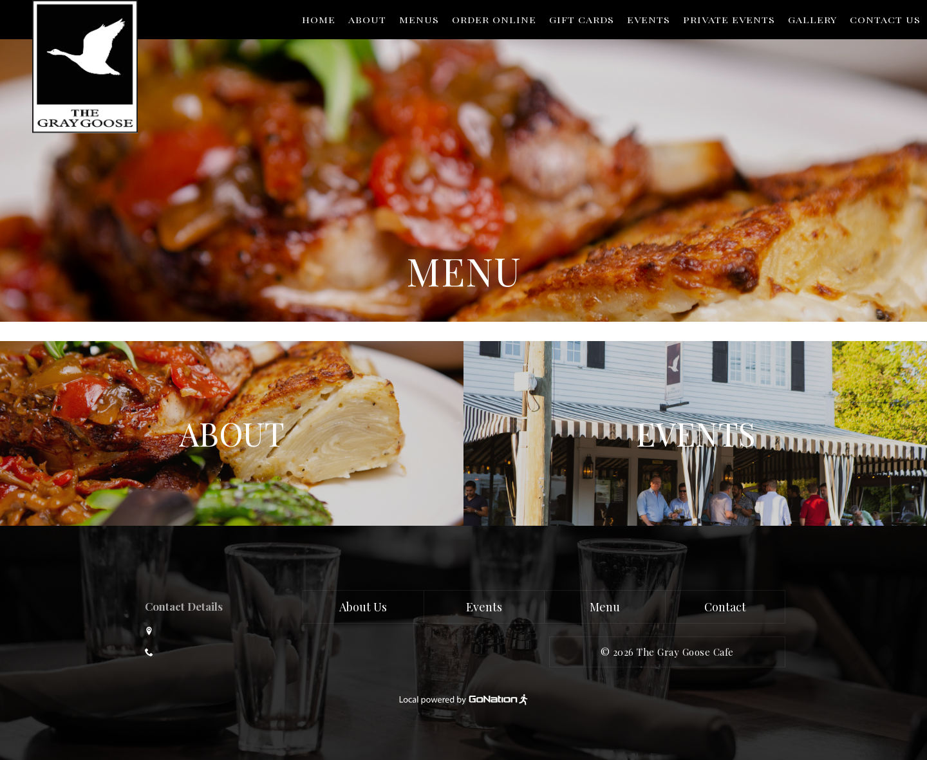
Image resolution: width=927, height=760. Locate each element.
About (367, 20)
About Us (363, 607)
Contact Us (885, 20)
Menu (605, 607)
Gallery (812, 20)
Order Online (494, 20)
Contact (725, 607)
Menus (419, 20)
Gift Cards (581, 20)
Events (648, 20)
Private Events (729, 20)
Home (318, 20)
